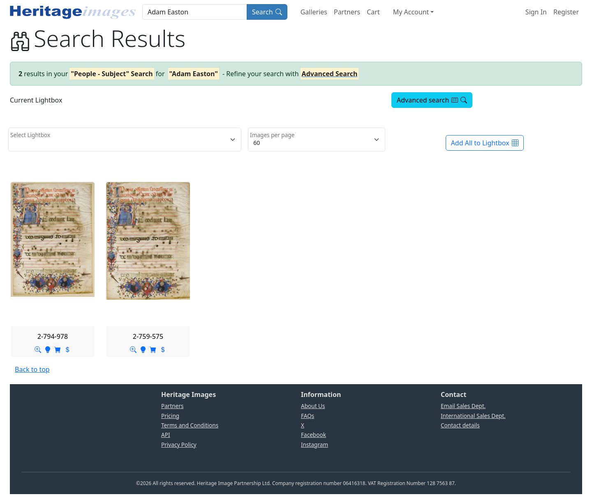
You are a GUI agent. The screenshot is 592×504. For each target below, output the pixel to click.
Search (267, 11)
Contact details (460, 425)
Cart (373, 11)
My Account (411, 11)
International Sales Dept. (473, 416)
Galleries (314, 11)
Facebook (313, 435)
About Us (313, 406)
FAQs (307, 416)
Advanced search (432, 100)
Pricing (170, 416)
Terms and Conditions (189, 425)
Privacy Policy (179, 444)
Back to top (32, 369)
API (165, 435)
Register (566, 11)
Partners (347, 11)
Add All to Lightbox (484, 142)
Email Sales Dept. (463, 406)
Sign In (536, 11)
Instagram (314, 444)
